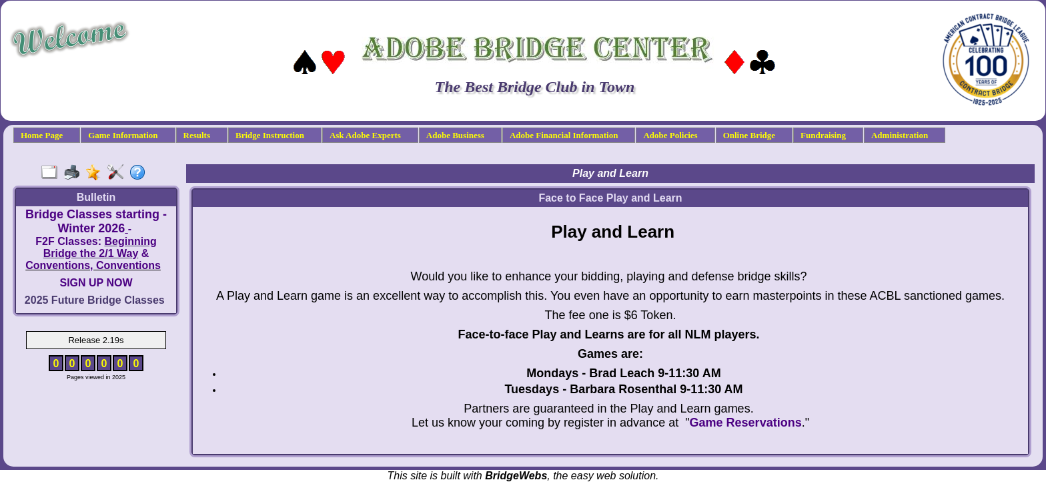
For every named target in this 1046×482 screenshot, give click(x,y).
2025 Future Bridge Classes (95, 300)
